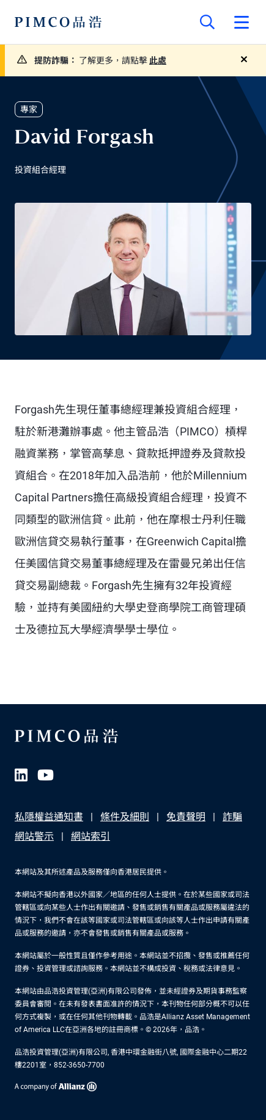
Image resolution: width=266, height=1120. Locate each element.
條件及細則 (124, 817)
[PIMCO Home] (58, 22)
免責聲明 (185, 817)
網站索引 (90, 836)
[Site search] (207, 22)
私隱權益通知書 (49, 817)
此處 (157, 60)
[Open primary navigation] (241, 22)
